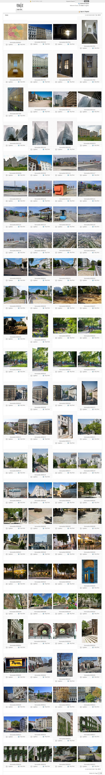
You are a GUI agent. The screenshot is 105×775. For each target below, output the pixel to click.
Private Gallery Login (37, 1)
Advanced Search (84, 3)
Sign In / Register (84, 11)
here (82, 5)
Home (6, 15)
